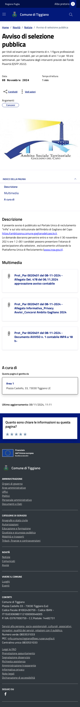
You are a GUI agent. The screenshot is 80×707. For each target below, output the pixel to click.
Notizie (6, 557)
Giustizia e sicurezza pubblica (19, 532)
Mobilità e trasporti (13, 536)
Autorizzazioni (10, 524)
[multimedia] (40, 193)
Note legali (8, 674)
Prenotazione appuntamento (18, 653)
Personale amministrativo (17, 500)
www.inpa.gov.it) (53, 250)
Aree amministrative (14, 488)
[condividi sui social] (10, 91)
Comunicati (8, 561)
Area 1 (10, 383)
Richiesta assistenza (13, 661)
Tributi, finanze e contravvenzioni (21, 541)
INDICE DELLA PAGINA (40, 179)
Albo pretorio (62, 4)
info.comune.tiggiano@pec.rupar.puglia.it (31, 638)
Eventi (5, 585)
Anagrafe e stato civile (15, 520)
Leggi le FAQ (9, 649)
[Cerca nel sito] (71, 14)
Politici (6, 496)
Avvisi (5, 565)
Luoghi (6, 581)
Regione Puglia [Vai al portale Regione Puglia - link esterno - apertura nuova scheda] (12, 4)
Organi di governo (12, 484)
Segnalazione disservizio (16, 657)
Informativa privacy (13, 669)
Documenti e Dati (12, 504)
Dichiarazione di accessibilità (18, 678)
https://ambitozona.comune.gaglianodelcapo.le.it (29, 233)
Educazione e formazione (16, 528)
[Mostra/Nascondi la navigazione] (4, 14)
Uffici (5, 492)
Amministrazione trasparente (19, 665)
